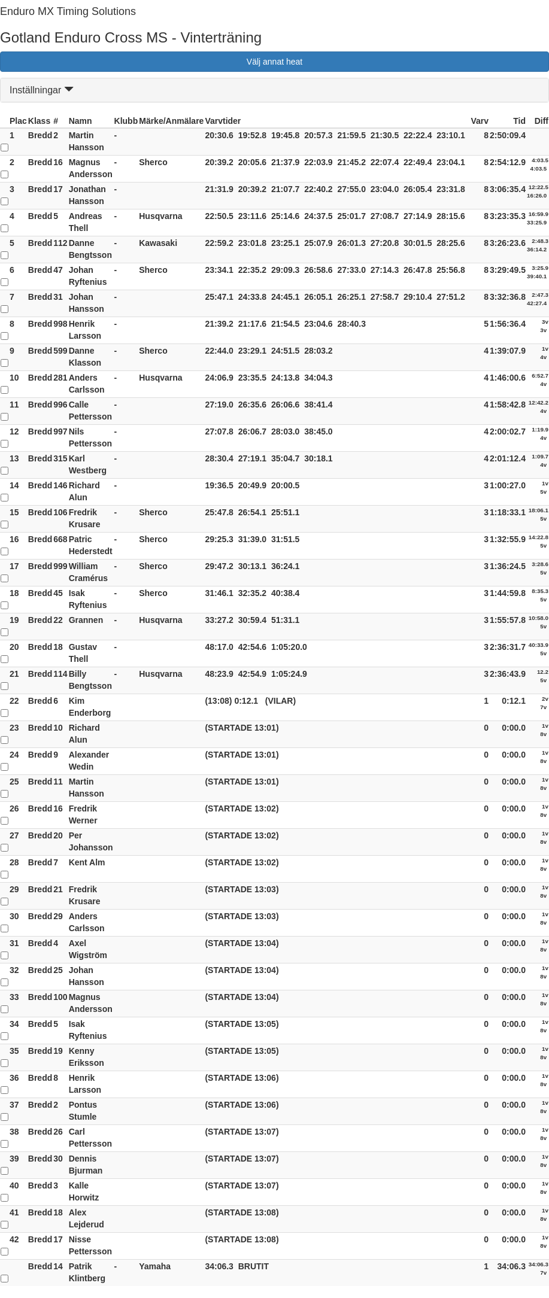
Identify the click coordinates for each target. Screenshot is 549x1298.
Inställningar (42, 90)
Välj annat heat (274, 61)
